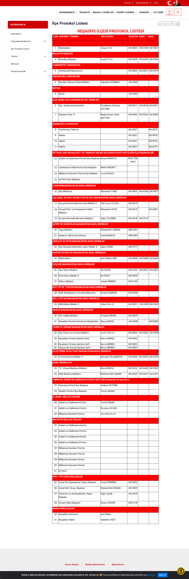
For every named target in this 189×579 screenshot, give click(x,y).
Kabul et (162, 575)
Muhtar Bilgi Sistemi (95, 564)
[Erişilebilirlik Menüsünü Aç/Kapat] (181, 571)
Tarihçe (14, 56)
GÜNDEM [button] (144, 12)
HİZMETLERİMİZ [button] (125, 12)
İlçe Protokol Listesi (20, 49)
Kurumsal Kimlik (18, 71)
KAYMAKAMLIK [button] (67, 12)
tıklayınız (151, 575)
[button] (172, 23)
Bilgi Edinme (118, 564)
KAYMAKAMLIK (18, 24)
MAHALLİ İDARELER (103, 12)
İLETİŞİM (158, 12)
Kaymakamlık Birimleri (21, 41)
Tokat (156, 3)
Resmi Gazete (72, 564)
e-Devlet (127, 3)
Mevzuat (15, 64)
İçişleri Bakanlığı (142, 3)
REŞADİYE (85, 12)
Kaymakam (16, 34)
